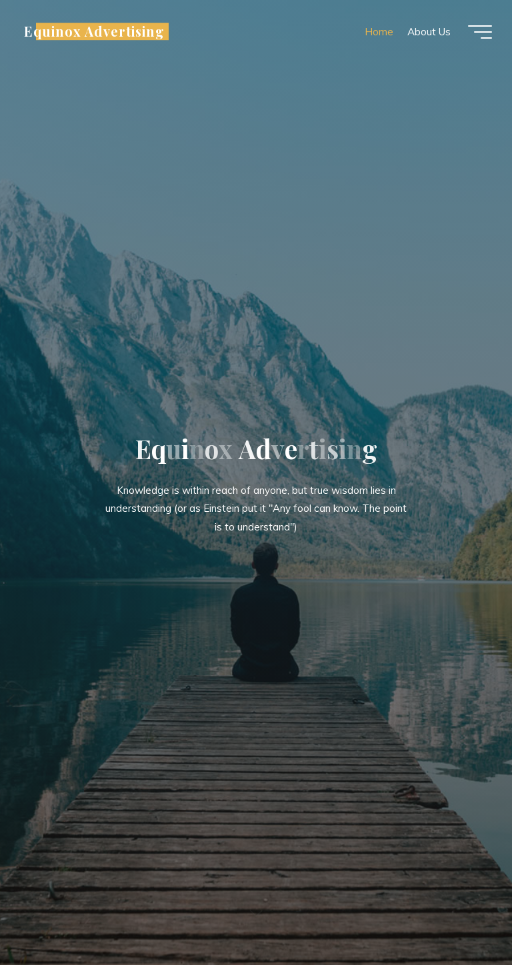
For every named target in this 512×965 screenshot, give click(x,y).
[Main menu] (480, 32)
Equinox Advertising (94, 31)
